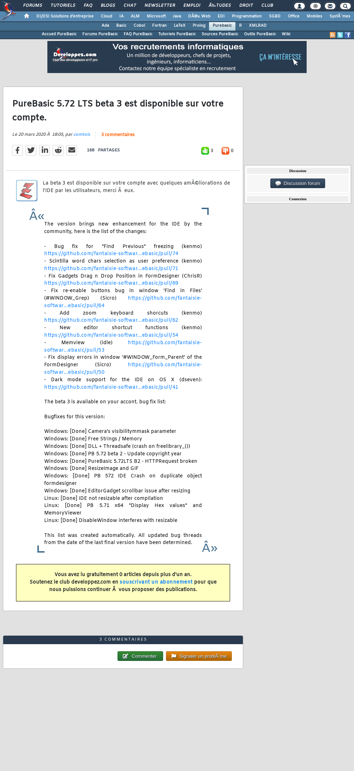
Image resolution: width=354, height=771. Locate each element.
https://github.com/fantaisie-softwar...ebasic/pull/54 (111, 335)
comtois (81, 135)
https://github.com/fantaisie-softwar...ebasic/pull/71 (111, 268)
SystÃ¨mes (339, 16)
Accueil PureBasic (59, 34)
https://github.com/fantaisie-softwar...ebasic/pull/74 (111, 253)
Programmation (247, 16)
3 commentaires (118, 135)
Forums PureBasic (100, 34)
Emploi (192, 6)
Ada (105, 25)
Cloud (106, 16)
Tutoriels (63, 6)
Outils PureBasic (260, 34)
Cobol (139, 25)
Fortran (159, 25)
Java (177, 16)
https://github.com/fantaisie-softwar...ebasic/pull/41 (111, 387)
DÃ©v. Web (199, 16)
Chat (130, 6)
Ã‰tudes (219, 6)
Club (267, 6)
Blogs (108, 6)
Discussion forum (297, 183)
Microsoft (156, 16)
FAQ (88, 6)
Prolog (199, 25)
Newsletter (160, 6)
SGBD (275, 16)
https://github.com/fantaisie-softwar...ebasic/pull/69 (111, 283)
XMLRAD (258, 25)
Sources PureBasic (220, 34)
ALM (135, 16)
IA (121, 16)
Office (294, 16)
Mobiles (314, 16)
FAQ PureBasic (138, 34)
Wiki (286, 34)
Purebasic (222, 25)
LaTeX (180, 25)
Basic (121, 25)
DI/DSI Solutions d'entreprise (65, 16)
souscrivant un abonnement (156, 582)
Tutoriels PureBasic (177, 34)
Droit (246, 6)
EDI (221, 16)
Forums (32, 6)
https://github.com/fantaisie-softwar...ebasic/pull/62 (111, 320)
